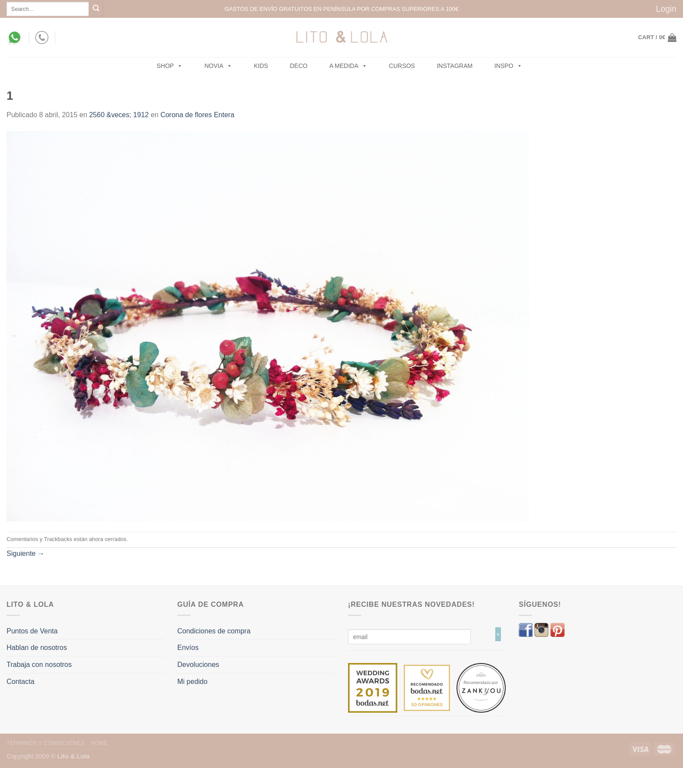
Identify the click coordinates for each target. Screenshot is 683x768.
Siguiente (25, 553)
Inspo (508, 65)
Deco (298, 65)
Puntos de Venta (32, 631)
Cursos (402, 65)
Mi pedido (192, 681)
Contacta (20, 681)
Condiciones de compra (213, 631)
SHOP (170, 65)
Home (99, 743)
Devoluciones (198, 664)
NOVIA (218, 65)
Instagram (455, 65)
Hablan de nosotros (37, 647)
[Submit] (96, 9)
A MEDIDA (348, 65)
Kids (261, 65)
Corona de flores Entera (197, 114)
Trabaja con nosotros (39, 664)
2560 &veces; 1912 (119, 114)
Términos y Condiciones (46, 743)
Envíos (188, 647)
